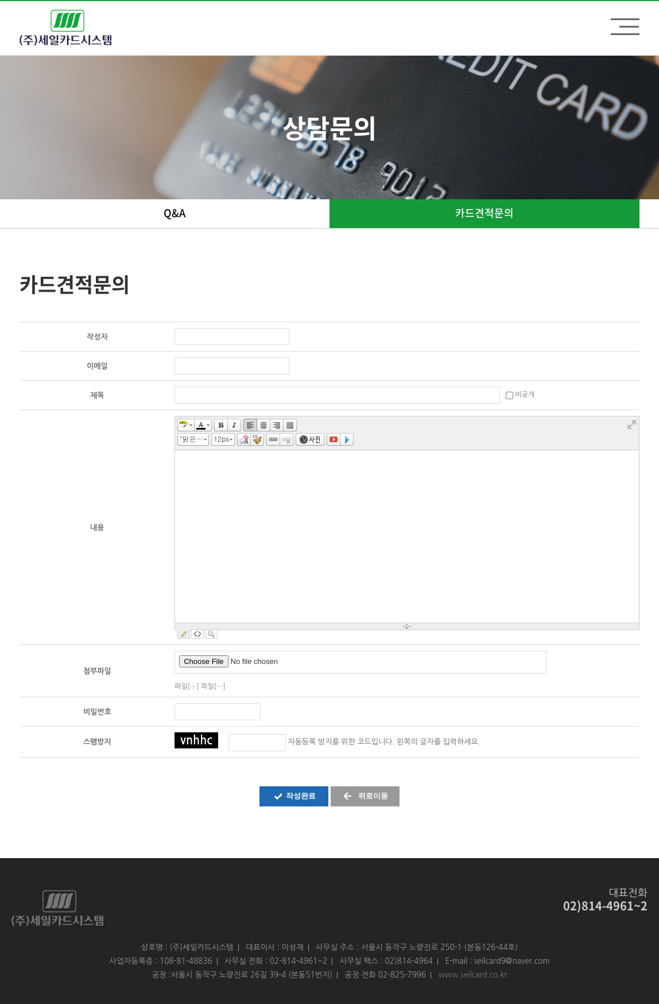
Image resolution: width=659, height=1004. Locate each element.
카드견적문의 (484, 213)
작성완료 (301, 795)
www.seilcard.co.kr (473, 975)
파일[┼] (187, 686)
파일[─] (213, 686)
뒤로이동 (373, 795)
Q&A (174, 213)
